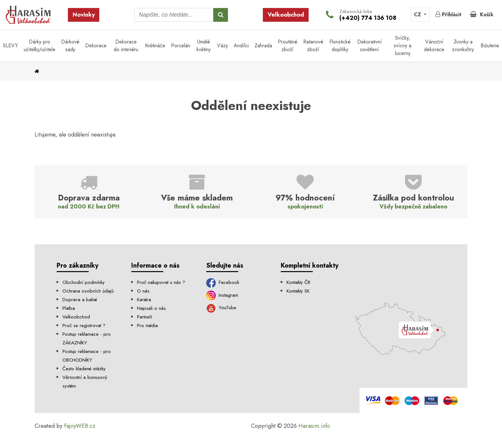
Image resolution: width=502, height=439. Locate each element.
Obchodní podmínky (83, 282)
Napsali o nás (151, 308)
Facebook (222, 282)
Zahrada (263, 45)
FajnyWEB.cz (79, 426)
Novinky (84, 15)
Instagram (222, 295)
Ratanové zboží (313, 45)
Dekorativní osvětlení (369, 45)
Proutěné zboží (287, 45)
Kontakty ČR (298, 282)
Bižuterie (490, 45)
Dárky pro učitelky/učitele (39, 45)
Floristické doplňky (340, 45)
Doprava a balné (79, 299)
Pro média (147, 325)
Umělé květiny (204, 45)
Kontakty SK (298, 290)
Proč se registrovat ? (83, 325)
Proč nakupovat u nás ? (161, 282)
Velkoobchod (286, 15)
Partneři (144, 316)
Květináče (155, 45)
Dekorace (96, 45)
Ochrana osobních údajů (88, 290)
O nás (143, 290)
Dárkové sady (70, 45)
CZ (418, 14)
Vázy (222, 45)
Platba (68, 308)
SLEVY (10, 45)
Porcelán (180, 45)
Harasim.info (314, 426)
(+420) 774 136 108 (367, 18)
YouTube (221, 307)
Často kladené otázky (84, 368)
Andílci (241, 45)
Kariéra (144, 299)
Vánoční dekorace (434, 45)
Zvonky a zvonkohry (463, 45)
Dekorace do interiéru (126, 45)
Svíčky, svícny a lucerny (402, 45)
